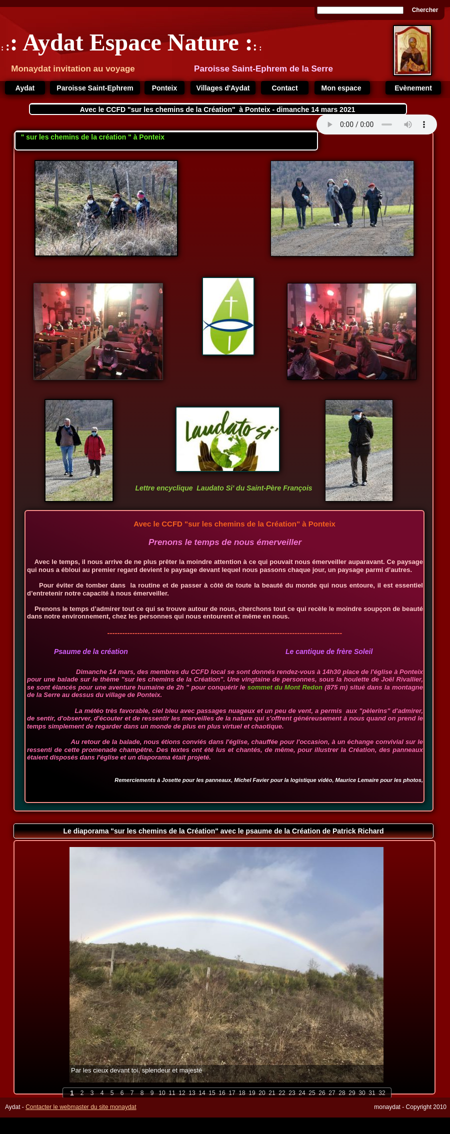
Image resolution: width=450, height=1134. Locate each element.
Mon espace (342, 88)
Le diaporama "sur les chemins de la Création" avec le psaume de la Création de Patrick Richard (223, 831)
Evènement (413, 88)
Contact (285, 88)
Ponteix (165, 88)
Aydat (25, 88)
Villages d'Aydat (223, 88)
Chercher (425, 10)
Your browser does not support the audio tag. (376, 124)
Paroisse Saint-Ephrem (94, 88)
